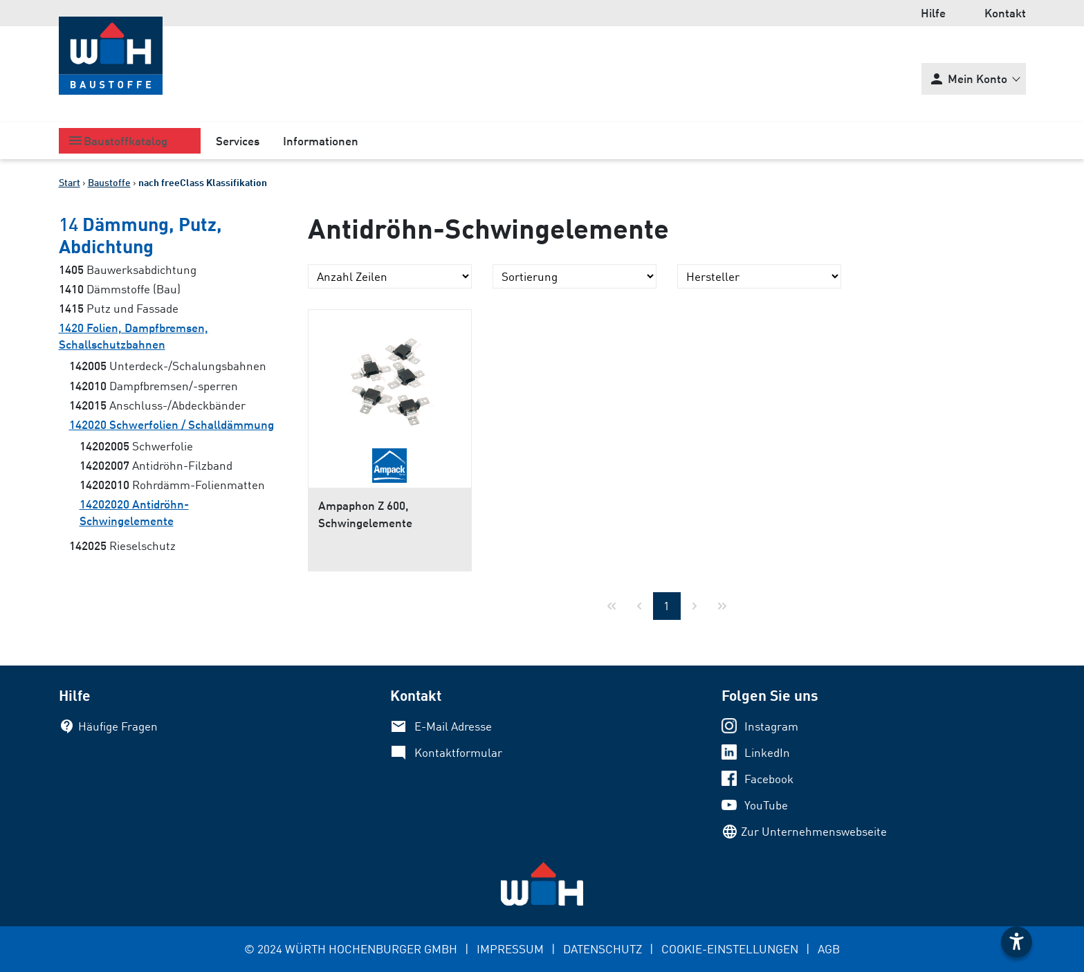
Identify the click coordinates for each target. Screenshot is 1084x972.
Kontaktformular (458, 752)
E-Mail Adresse (453, 726)
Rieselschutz (122, 545)
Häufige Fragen (118, 726)
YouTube (766, 805)
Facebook (768, 778)
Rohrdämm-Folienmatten (172, 484)
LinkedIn (767, 752)
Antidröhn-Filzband (156, 465)
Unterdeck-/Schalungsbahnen (167, 365)
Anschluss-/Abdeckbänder (157, 405)
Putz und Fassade (118, 308)
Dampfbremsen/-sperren (153, 385)
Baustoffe (109, 182)
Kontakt (1005, 13)
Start (69, 182)
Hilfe (933, 13)
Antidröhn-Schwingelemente (134, 512)
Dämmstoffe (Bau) (120, 289)
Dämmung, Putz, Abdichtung (140, 234)
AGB (829, 949)
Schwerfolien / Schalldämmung (171, 424)
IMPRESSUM (510, 949)
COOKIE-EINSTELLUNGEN (729, 949)
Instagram (771, 726)
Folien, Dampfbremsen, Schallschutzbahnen (133, 335)
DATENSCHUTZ (602, 949)
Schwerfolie (136, 446)
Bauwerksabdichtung (127, 269)
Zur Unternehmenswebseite (814, 831)
